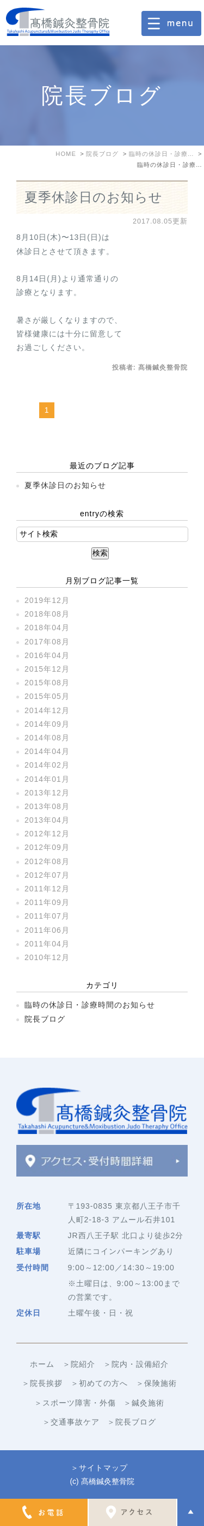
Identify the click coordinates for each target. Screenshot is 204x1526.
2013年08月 (47, 806)
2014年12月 (47, 710)
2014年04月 (47, 751)
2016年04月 (47, 655)
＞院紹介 (79, 1364)
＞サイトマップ (99, 1467)
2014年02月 (47, 765)
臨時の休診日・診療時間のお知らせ (89, 1004)
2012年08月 (47, 861)
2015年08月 (47, 682)
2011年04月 (47, 943)
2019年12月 (47, 600)
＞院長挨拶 (42, 1383)
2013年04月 (47, 820)
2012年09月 (47, 847)
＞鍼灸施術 (143, 1402)
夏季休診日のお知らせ (93, 197)
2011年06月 (47, 930)
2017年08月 (47, 641)
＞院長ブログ (131, 1422)
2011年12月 (47, 888)
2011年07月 (47, 916)
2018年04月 (47, 627)
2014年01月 (47, 779)
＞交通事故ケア (71, 1422)
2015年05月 (47, 696)
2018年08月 (47, 614)
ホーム (42, 1364)
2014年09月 (47, 724)
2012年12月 (47, 833)
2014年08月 (47, 737)
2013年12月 (47, 792)
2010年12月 (47, 957)
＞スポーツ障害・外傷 (75, 1402)
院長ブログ (44, 1019)
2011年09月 (47, 902)
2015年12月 (47, 669)
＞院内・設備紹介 (136, 1364)
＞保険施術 (156, 1383)
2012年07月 (47, 875)
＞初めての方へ (99, 1383)
